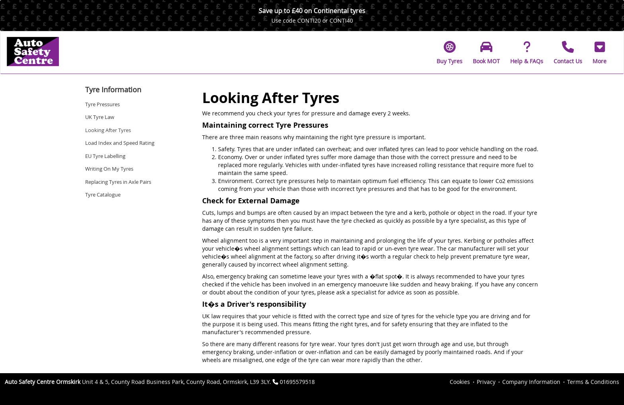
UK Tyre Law (99, 117)
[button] (599, 52)
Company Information (531, 382)
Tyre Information (113, 89)
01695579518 (297, 382)
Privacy (486, 382)
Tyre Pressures (102, 104)
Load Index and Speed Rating (119, 142)
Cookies (460, 382)
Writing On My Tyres (109, 168)
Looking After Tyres (108, 130)
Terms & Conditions (593, 382)
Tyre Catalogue (103, 194)
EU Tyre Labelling (105, 156)
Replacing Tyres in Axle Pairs (118, 181)
